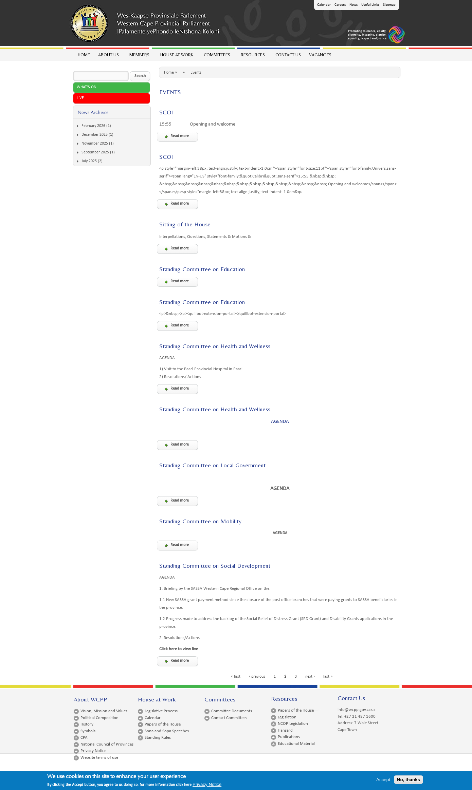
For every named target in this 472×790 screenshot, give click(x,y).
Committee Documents (231, 711)
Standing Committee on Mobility (200, 521)
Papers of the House (163, 724)
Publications (289, 737)
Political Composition (99, 718)
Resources (252, 56)
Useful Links (370, 5)
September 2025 (95, 152)
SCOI (166, 112)
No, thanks (408, 781)
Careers (340, 5)
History (86, 724)
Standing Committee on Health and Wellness (214, 346)
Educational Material (296, 743)
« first (235, 677)
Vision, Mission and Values (103, 711)
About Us (108, 56)
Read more (179, 136)
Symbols (87, 731)
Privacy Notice (93, 751)
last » (327, 677)
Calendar (324, 5)
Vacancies (320, 54)
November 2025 (94, 144)
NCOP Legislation (293, 723)
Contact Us (288, 54)
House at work (176, 56)
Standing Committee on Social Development (214, 565)
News (353, 5)
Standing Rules (158, 737)
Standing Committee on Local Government (212, 465)
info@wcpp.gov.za (356, 710)
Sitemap (389, 5)
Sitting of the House (185, 224)
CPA (84, 737)
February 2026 (93, 126)
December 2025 (94, 135)
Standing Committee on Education (202, 268)
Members (139, 56)
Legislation (287, 717)
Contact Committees (229, 718)
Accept (383, 781)
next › (310, 677)
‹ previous (257, 677)
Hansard (285, 730)
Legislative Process (161, 711)
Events (195, 73)
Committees (217, 56)
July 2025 (89, 161)
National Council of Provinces (106, 744)
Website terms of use (99, 757)
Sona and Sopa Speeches (167, 731)
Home (84, 54)
